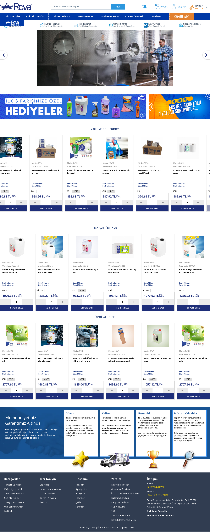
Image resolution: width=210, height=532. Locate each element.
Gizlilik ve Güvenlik (157, 511)
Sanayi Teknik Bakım (14, 502)
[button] (206, 55)
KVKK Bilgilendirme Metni (123, 520)
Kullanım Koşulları (120, 498)
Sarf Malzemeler (12, 498)
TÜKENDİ (50, 208)
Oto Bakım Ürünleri (13, 506)
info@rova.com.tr (155, 486)
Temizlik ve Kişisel (13, 484)
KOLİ (73, 191)
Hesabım (80, 484)
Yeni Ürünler (105, 316)
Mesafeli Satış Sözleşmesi (160, 515)
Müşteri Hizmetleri (120, 484)
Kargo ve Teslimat (120, 502)
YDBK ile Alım (118, 506)
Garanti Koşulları (48, 493)
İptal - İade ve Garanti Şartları (125, 493)
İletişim (43, 502)
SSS (113, 511)
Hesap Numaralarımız (50, 489)
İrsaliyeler (80, 493)
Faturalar (80, 498)
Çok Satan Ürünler (105, 128)
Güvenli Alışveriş (48, 498)
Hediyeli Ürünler (105, 228)
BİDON (39, 191)
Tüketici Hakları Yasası (122, 515)
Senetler (80, 506)
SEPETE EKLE (86, 208)
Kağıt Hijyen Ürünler (14, 489)
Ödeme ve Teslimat (121, 489)
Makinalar (9, 511)
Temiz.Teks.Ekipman (14, 493)
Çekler (79, 502)
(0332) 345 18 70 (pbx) (158, 494)
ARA (118, 6)
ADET (80, 191)
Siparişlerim (81, 489)
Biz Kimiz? (45, 484)
